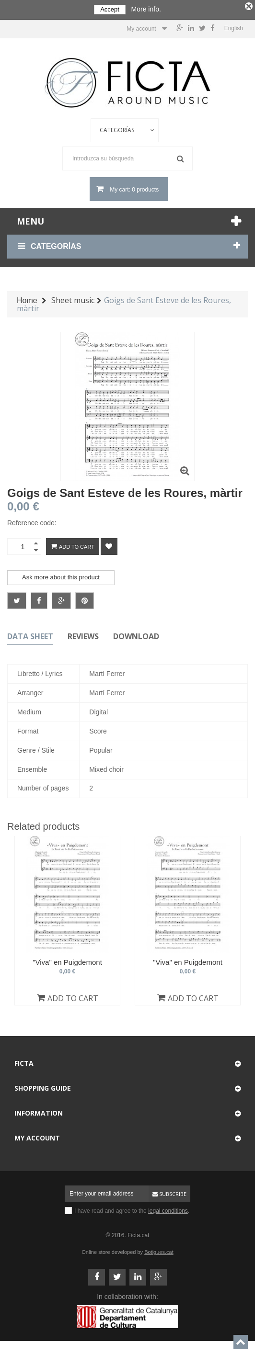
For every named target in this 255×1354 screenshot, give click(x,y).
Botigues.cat (159, 1250)
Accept (109, 9)
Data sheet (30, 634)
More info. (146, 9)
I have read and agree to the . (131, 1209)
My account (37, 1135)
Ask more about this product (61, 575)
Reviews (83, 634)
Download (136, 634)
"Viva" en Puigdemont (67, 960)
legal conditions (168, 1209)
